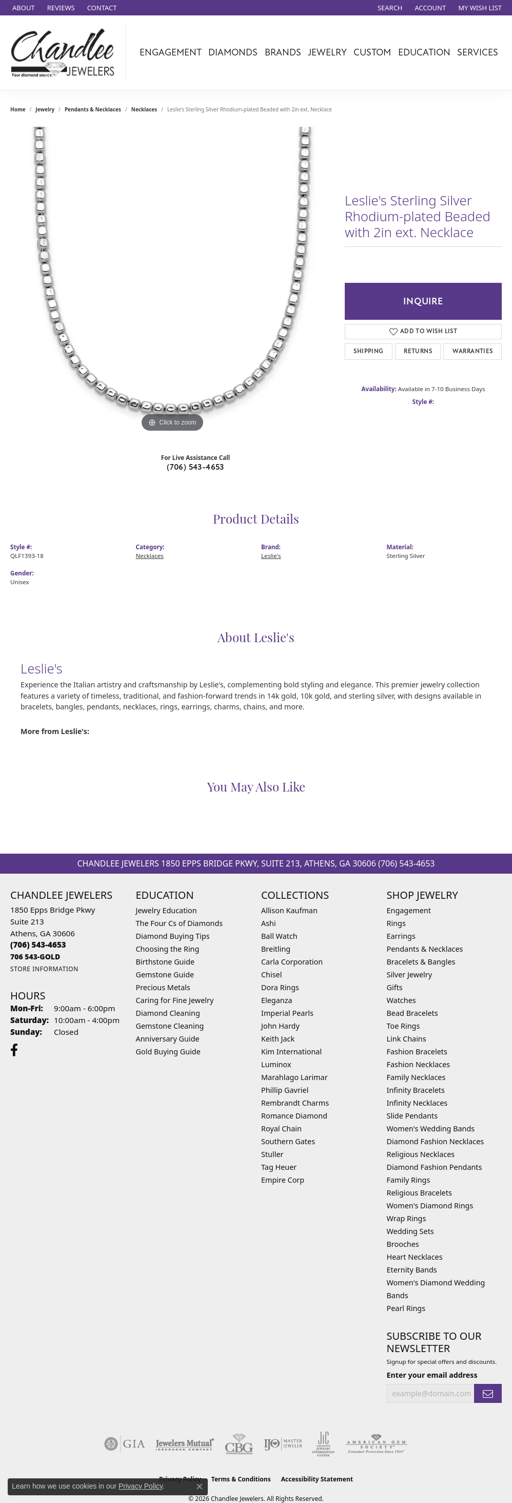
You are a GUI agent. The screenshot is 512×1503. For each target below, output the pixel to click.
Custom (372, 52)
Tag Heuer (279, 1167)
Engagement (171, 52)
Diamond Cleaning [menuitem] (168, 1013)
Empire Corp (282, 1180)
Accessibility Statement (317, 1479)
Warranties (472, 351)
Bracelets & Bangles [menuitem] (421, 962)
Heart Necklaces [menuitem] (415, 1257)
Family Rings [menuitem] (408, 1180)
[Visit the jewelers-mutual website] (184, 1444)
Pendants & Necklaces (93, 109)
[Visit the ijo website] (283, 1444)
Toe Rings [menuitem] (403, 1026)
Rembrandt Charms (295, 1103)
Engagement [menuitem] (409, 910)
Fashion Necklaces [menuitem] (418, 1064)
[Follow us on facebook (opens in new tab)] (14, 1050)
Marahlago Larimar (294, 1077)
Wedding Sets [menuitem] (410, 1231)
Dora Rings (280, 987)
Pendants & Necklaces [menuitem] (425, 949)
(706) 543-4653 (195, 467)
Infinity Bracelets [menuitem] (416, 1090)
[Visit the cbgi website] (239, 1444)
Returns (418, 351)
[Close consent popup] (199, 1486)
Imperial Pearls (287, 1013)
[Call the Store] (38, 944)
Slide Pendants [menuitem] (412, 1116)
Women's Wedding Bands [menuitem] (431, 1128)
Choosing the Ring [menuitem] (168, 949)
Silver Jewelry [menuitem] (409, 974)
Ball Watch (279, 936)
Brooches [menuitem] (403, 1244)
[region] (172, 281)
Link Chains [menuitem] (406, 1039)
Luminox (276, 1064)
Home (18, 109)
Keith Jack (277, 1039)
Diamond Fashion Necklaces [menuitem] (435, 1141)
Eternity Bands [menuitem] (412, 1270)
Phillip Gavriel (284, 1090)
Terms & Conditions (241, 1479)
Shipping (368, 351)
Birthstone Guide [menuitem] (165, 962)
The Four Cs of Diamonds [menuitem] (179, 923)
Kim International (291, 1051)
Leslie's (271, 556)
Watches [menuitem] (401, 1000)
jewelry (44, 109)
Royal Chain (281, 1128)
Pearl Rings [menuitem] (406, 1308)
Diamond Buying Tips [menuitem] (173, 936)
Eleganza (276, 1000)
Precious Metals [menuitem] (163, 987)
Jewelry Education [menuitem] (166, 910)
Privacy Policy (141, 1486)
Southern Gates (288, 1141)
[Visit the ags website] (376, 1444)
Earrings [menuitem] (401, 936)
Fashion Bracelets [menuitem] (417, 1051)
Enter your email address (432, 1375)
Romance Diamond (294, 1116)
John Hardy (280, 1026)
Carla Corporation (292, 962)
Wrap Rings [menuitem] (406, 1218)
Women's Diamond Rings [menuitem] (430, 1205)
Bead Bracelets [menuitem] (412, 1013)
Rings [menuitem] (396, 923)
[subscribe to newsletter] (488, 1393)
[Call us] (35, 956)
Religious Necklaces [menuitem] (421, 1154)
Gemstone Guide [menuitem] (165, 974)
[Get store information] (44, 969)
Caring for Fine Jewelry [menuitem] (175, 1000)
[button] (389, 7)
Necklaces (144, 109)
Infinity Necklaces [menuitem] (417, 1103)
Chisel (271, 974)
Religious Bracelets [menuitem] (419, 1193)
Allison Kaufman (289, 910)
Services (477, 52)
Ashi (268, 923)
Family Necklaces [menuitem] (416, 1077)
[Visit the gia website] (124, 1444)
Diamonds (233, 52)
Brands (283, 52)
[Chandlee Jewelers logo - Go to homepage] (65, 52)
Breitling (275, 949)
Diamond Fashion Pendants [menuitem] (434, 1167)
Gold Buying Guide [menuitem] (168, 1051)
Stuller (272, 1154)
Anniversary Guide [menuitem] (168, 1039)
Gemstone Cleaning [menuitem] (170, 1026)
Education (424, 52)
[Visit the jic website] (323, 1444)
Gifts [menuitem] (395, 987)
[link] (22, 7)
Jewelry (327, 52)
